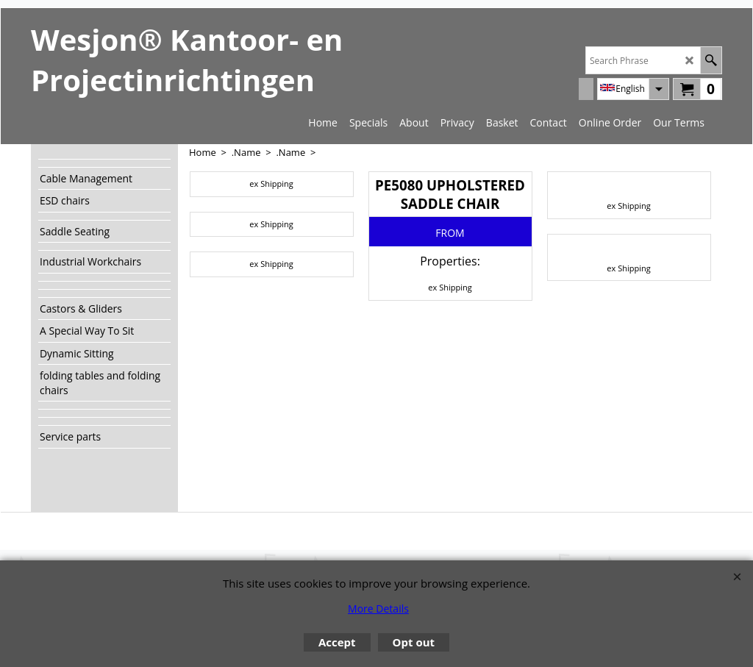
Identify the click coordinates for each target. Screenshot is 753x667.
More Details (378, 609)
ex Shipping (271, 183)
